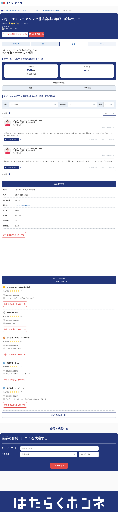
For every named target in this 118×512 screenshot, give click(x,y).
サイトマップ (8, 490)
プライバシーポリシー (19, 508)
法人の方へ (64, 490)
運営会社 (5, 508)
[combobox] (59, 414)
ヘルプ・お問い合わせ (11, 499)
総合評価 (16, 44)
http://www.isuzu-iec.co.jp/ (23, 205)
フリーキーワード (9, 414)
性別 (100, 104)
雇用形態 (62, 104)
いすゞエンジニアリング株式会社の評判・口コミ (45, 10)
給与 (73, 44)
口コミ (44, 44)
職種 (5, 104)
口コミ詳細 (110, 139)
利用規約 (64, 486)
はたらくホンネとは (10, 486)
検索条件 (5, 420)
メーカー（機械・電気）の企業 (16, 10)
